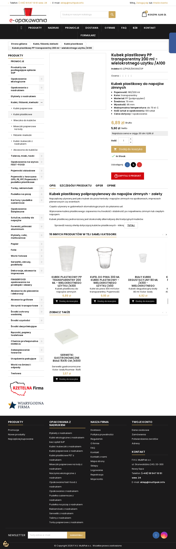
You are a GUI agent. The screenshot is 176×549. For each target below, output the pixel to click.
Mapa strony (97, 461)
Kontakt (150, 28)
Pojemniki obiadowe (23, 170)
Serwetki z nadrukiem (61, 513)
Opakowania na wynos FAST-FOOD (24, 163)
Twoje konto (142, 422)
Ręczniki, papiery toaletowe (21, 334)
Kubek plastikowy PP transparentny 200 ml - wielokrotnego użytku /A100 (67, 281)
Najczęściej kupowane (20, 439)
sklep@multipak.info (72, 2)
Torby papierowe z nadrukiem (66, 522)
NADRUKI (53, 28)
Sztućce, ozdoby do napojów (22, 219)
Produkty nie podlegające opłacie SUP (23, 70)
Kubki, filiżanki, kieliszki (24, 102)
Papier (15, 244)
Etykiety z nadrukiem (23, 96)
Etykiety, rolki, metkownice (19, 236)
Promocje (72, 28)
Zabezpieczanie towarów (20, 351)
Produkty (35, 28)
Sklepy (94, 465)
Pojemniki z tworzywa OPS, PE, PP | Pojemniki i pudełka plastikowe (24, 179)
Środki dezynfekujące (24, 326)
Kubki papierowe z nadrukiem (66, 451)
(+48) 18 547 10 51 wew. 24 (33, 2)
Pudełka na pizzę (21, 194)
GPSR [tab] (99, 186)
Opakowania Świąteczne (18, 210)
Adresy (136, 443)
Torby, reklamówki (22, 188)
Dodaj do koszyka (128, 149)
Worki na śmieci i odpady (21, 366)
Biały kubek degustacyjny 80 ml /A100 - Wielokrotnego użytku (143, 282)
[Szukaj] (88, 14)
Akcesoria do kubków (25, 149)
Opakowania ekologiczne (18, 80)
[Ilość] (123, 140)
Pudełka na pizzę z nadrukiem (66, 504)
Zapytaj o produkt (127, 176)
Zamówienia (139, 434)
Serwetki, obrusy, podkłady (21, 263)
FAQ (123, 28)
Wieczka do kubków (24, 120)
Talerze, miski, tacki (22, 155)
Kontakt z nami (99, 456)
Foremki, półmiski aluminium (21, 228)
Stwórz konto (160, 2)
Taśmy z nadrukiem (60, 517)
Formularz (88, 35)
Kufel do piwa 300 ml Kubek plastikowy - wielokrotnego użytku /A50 (105, 281)
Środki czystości (20, 320)
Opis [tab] (52, 186)
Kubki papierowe (22, 108)
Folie (13, 250)
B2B (135, 28)
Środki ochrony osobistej (20, 313)
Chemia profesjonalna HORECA (24, 343)
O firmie (110, 28)
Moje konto (97, 479)
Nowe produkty (16, 434)
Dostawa (91, 28)
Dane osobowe (140, 430)
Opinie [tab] (111, 186)
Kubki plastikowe (22, 114)
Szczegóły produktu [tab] (76, 186)
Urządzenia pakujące (23, 358)
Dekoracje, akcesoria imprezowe (23, 272)
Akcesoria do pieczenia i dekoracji (24, 292)
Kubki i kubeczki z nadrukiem (23, 142)
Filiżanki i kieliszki (22, 135)
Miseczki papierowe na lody (24, 128)
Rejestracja (97, 474)
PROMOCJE (17, 61)
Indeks (115, 68)
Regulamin (97, 439)
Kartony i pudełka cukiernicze (21, 201)
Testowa (16, 373)
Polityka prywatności (102, 434)
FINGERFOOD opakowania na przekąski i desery (21, 282)
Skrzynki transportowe (24, 305)
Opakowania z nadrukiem (19, 89)
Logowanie (97, 470)
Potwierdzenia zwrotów (145, 439)
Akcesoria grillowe (22, 299)
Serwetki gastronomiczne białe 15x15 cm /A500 (67, 358)
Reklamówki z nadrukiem (63, 509)
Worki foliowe (19, 256)
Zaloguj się (142, 2)
